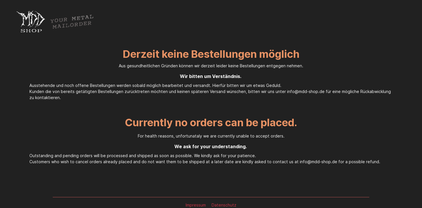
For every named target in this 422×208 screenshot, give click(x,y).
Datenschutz (224, 205)
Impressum (196, 205)
